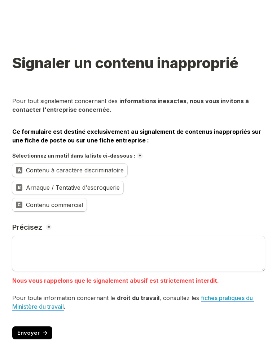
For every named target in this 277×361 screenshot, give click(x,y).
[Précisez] (138, 253)
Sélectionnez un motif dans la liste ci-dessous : (73, 156)
